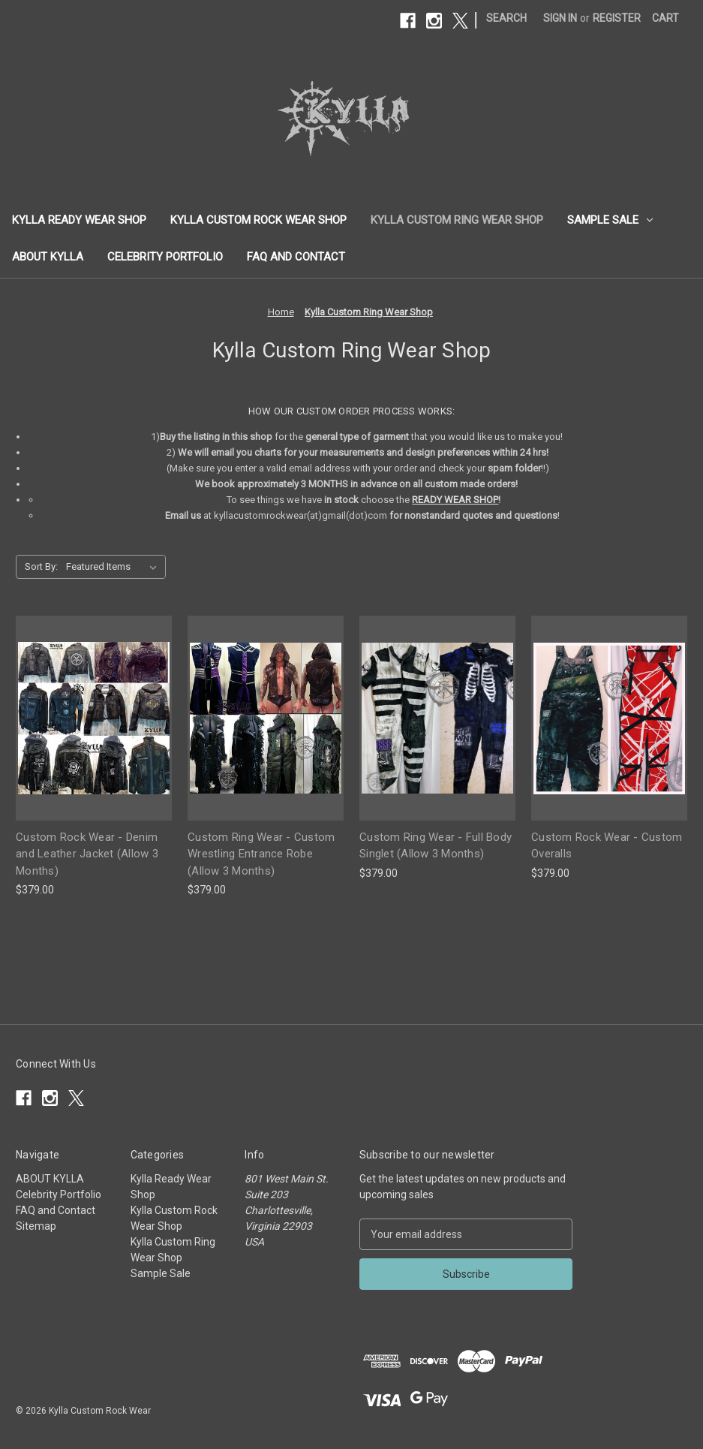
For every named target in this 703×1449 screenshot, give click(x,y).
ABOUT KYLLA (47, 257)
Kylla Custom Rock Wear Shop (258, 220)
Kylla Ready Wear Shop (79, 220)
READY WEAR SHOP (455, 499)
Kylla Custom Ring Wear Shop (457, 220)
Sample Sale (610, 220)
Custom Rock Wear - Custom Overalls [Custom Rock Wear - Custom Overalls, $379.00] (606, 845)
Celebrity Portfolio (165, 257)
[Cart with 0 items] (665, 18)
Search (506, 18)
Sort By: (41, 566)
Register (617, 18)
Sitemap (36, 1226)
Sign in (560, 18)
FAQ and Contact (296, 257)
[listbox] (114, 567)
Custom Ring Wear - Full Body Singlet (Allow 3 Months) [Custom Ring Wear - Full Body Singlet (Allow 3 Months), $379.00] (435, 845)
